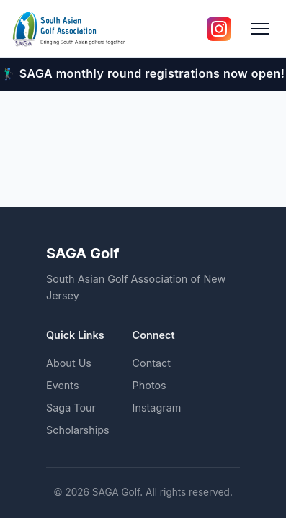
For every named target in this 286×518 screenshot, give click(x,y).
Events (62, 385)
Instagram (157, 407)
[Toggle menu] (260, 28)
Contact (152, 363)
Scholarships (78, 430)
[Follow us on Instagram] (219, 29)
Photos (149, 385)
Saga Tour (71, 407)
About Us (68, 363)
